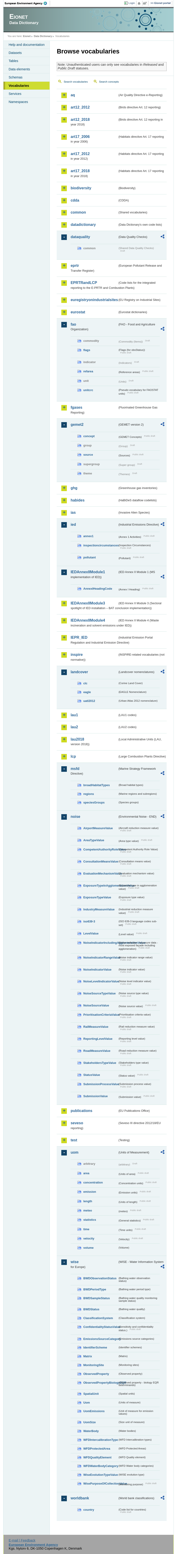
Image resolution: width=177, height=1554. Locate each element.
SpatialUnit (91, 1393)
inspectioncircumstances (100, 545)
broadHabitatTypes (96, 785)
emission (89, 1191)
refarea (88, 371)
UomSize (89, 1422)
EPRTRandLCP (84, 283)
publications (81, 1111)
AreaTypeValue (93, 840)
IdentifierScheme (95, 1347)
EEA (27, 3)
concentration (93, 1182)
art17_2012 (80, 154)
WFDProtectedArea (96, 1448)
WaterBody (91, 1431)
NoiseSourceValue (96, 1005)
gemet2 (77, 425)
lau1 (74, 715)
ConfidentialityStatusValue (100, 1327)
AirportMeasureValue (98, 828)
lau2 (74, 727)
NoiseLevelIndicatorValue (100, 981)
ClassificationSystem (98, 1318)
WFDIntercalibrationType (100, 1440)
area (86, 1173)
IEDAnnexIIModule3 (88, 603)
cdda (75, 200)
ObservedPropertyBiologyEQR (100, 1382)
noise (75, 817)
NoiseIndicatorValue (97, 969)
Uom (86, 1402)
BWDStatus (91, 1309)
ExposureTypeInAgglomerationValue (100, 885)
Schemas (15, 77)
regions (88, 794)
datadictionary (83, 225)
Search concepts (109, 81)
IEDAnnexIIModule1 (88, 572)
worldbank (80, 1498)
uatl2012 (89, 701)
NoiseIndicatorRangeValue (100, 957)
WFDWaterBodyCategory (100, 1466)
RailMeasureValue (95, 1026)
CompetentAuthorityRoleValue (100, 849)
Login (131, 3)
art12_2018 (80, 119)
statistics (89, 1219)
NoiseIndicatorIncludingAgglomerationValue (100, 942)
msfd (75, 769)
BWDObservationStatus (99, 1278)
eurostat (78, 312)
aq (73, 95)
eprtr (75, 266)
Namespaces (18, 102)
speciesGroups (93, 802)
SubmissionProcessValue (100, 1084)
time (86, 1229)
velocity (88, 1238)
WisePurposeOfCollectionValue (100, 1483)
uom (74, 1152)
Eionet (27, 36)
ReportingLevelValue (97, 1038)
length (87, 1201)
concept (88, 436)
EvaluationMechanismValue (100, 873)
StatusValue (91, 1075)
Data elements (19, 69)
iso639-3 (89, 921)
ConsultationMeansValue (100, 861)
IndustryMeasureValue (99, 909)
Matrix (87, 1356)
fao (73, 324)
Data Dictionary (43, 36)
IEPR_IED (79, 637)
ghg (74, 488)
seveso (77, 1123)
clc (85, 683)
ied (73, 524)
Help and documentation (26, 45)
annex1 (88, 536)
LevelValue (90, 933)
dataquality (80, 237)
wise (75, 1262)
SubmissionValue (95, 1096)
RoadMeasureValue (96, 1051)
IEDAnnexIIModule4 (88, 620)
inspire (77, 655)
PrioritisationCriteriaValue (100, 1014)
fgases (76, 407)
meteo (87, 1210)
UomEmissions (93, 1411)
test (74, 1140)
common (78, 212)
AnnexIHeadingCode (97, 588)
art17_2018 (80, 171)
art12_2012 (80, 107)
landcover (79, 672)
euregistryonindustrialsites (94, 300)
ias (73, 512)
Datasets (15, 53)
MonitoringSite (93, 1365)
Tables (13, 61)
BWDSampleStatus (96, 1298)
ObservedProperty (96, 1374)
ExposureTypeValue (97, 897)
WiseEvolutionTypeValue (100, 1474)
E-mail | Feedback (22, 1540)
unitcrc (88, 390)
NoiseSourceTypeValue (99, 993)
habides (77, 500)
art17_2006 (80, 137)
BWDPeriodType (94, 1289)
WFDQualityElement (97, 1457)
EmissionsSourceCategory (100, 1339)
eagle (87, 692)
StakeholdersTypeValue (99, 1063)
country (88, 1509)
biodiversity (81, 188)
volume (88, 1247)
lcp (73, 756)
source (88, 454)
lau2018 (77, 739)
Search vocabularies (76, 81)
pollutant (89, 557)
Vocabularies (19, 85)
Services (15, 94)
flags (86, 350)
